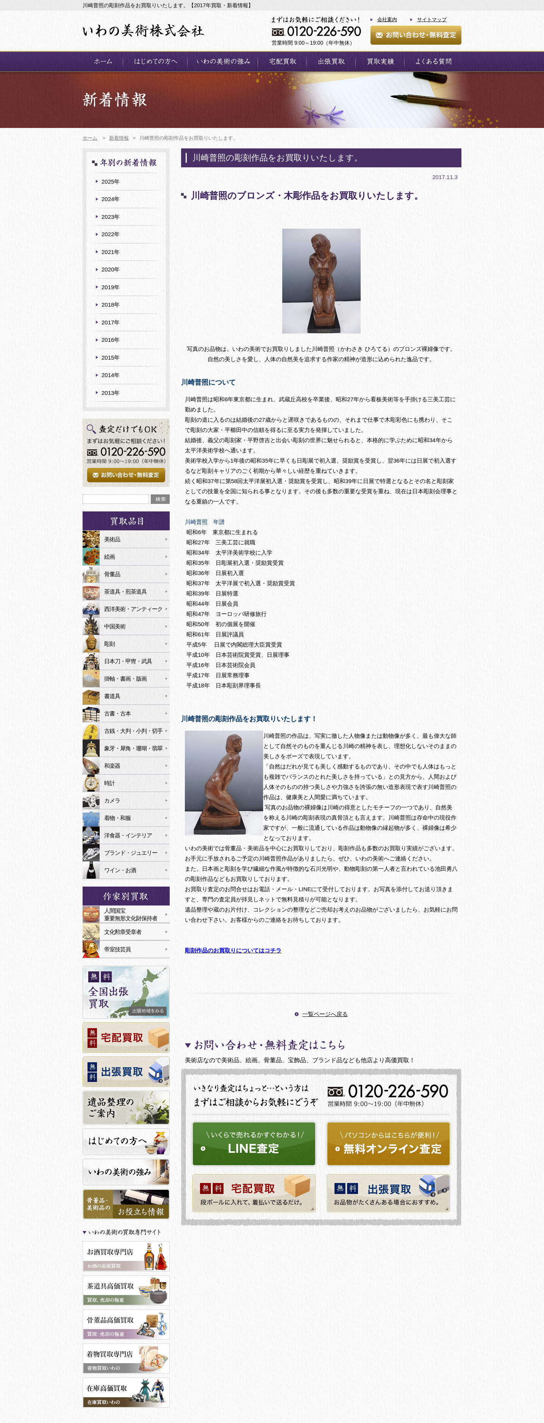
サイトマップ (432, 19)
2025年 (111, 181)
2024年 (111, 199)
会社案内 (387, 19)
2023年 (111, 217)
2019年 (111, 287)
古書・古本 (117, 713)
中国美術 (114, 626)
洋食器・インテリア (128, 835)
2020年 (111, 269)
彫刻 (109, 644)
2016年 (111, 340)
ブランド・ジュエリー (130, 852)
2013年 (111, 393)
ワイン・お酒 (120, 870)
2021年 (111, 252)
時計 (109, 783)
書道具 (112, 696)
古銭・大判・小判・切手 (133, 731)
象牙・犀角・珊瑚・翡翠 (133, 748)
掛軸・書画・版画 (125, 678)
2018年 (111, 304)
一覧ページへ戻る (325, 1014)
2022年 (111, 234)
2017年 (111, 322)
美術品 (112, 539)
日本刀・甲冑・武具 (128, 661)
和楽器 (112, 765)
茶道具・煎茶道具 (125, 591)
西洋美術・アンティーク (133, 609)
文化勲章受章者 (122, 932)
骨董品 (112, 574)
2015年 (111, 357)
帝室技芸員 (117, 949)
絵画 (109, 556)
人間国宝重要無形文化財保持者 (130, 914)
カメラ (112, 800)
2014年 (111, 375)
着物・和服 (117, 818)
